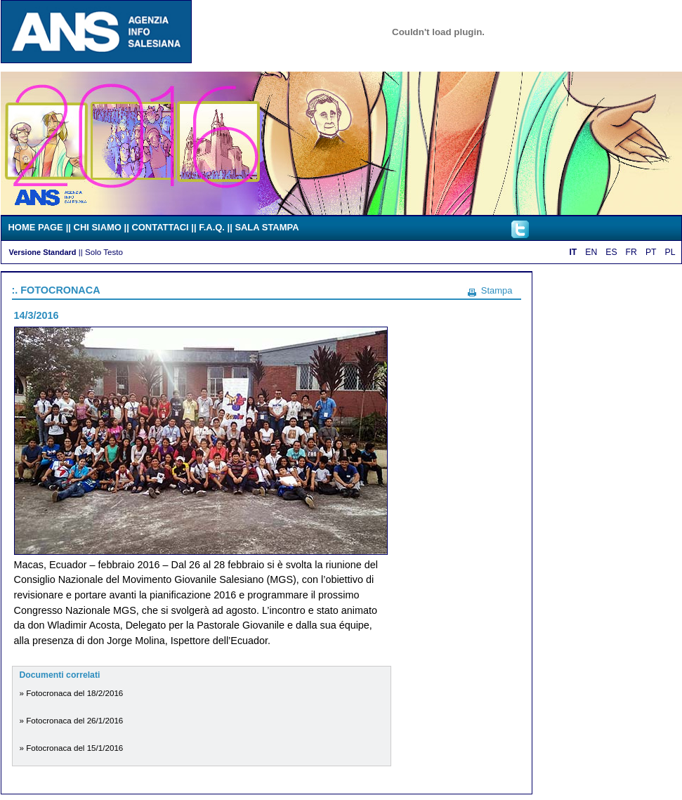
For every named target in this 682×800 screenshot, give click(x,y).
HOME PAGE (35, 227)
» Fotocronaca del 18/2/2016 (72, 692)
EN (591, 252)
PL (670, 252)
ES (611, 252)
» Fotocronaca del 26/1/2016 (72, 720)
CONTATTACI (159, 227)
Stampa (497, 290)
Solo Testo (104, 251)
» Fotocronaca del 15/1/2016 (72, 747)
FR (631, 252)
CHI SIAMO (98, 227)
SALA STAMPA (267, 227)
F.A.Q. (212, 227)
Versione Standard (43, 252)
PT (651, 252)
